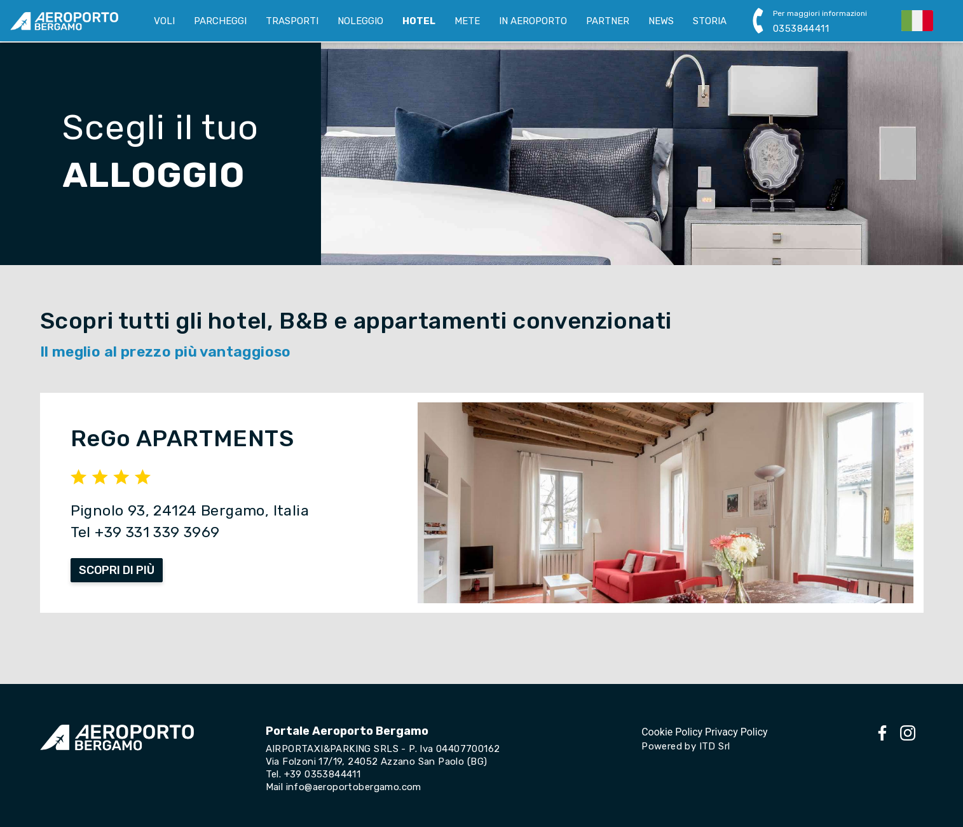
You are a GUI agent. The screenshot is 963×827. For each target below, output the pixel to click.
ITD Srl (714, 746)
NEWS (661, 21)
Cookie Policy (671, 732)
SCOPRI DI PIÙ (116, 570)
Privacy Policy (736, 732)
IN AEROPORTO (533, 21)
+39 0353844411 (322, 774)
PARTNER (607, 21)
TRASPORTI (292, 21)
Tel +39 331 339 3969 (145, 532)
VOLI (164, 21)
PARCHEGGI (220, 21)
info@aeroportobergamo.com (353, 787)
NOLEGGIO (360, 21)
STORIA (710, 21)
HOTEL (418, 21)
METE (467, 21)
